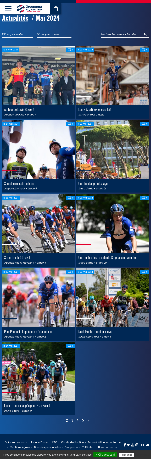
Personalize (126, 455)
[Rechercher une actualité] (121, 34)
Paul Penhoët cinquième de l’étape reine (28, 331)
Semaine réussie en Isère (19, 183)
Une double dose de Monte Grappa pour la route (107, 257)
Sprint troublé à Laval (17, 257)
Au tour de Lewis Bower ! (19, 109)
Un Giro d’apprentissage (93, 183)
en (147, 444)
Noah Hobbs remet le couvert (96, 331)
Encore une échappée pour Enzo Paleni (27, 405)
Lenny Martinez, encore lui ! (94, 109)
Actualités (15, 17)
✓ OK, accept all (105, 454)
